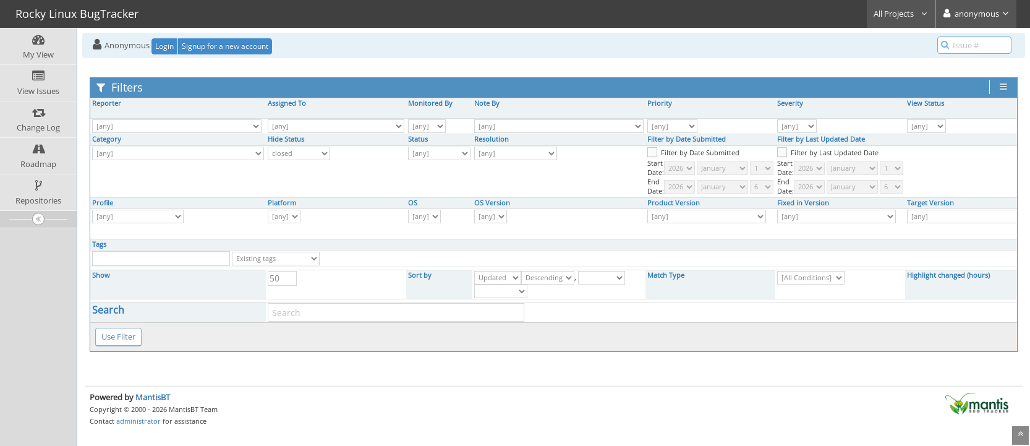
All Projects (901, 13)
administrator (138, 421)
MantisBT (152, 397)
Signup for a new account (225, 46)
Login (164, 46)
